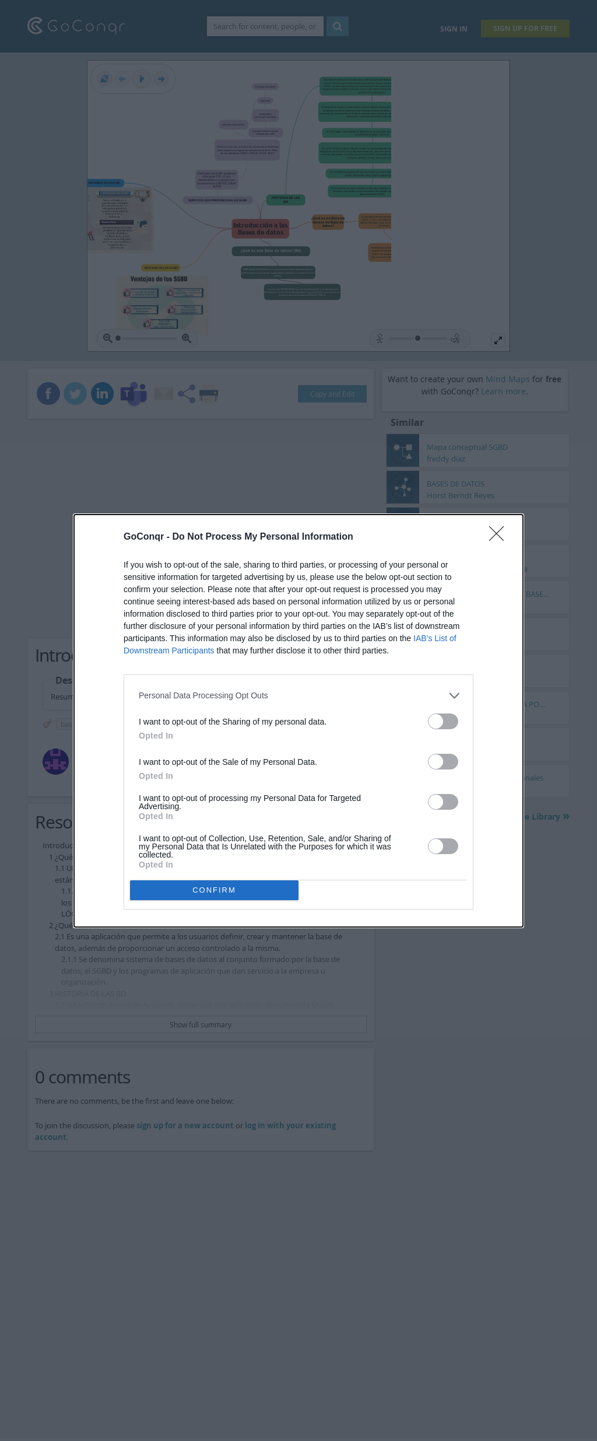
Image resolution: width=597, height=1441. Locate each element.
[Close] (500, 537)
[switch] (443, 721)
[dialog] (298, 721)
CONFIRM (214, 890)
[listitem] (298, 696)
